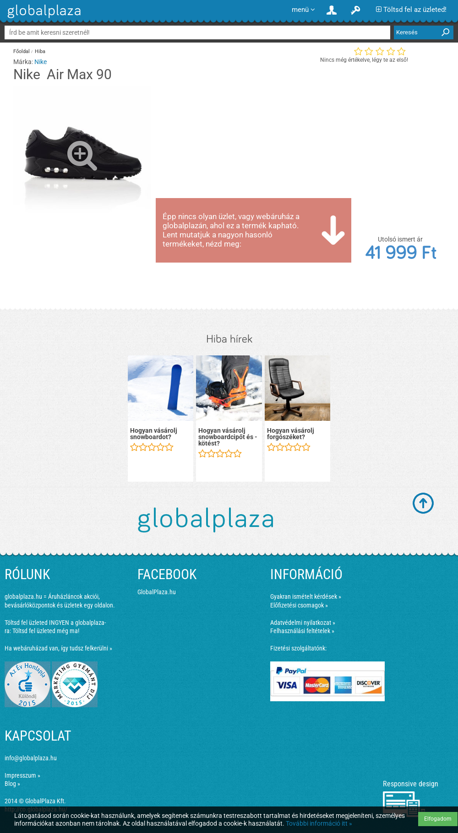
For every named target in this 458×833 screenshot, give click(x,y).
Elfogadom (438, 819)
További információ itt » (319, 823)
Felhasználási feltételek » (302, 630)
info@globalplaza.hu (31, 758)
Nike (40, 61)
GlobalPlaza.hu (156, 592)
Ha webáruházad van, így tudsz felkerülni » (58, 648)
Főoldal (21, 51)
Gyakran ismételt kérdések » (305, 596)
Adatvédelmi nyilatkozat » (302, 622)
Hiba (40, 51)
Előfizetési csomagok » (299, 605)
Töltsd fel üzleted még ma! (45, 630)
